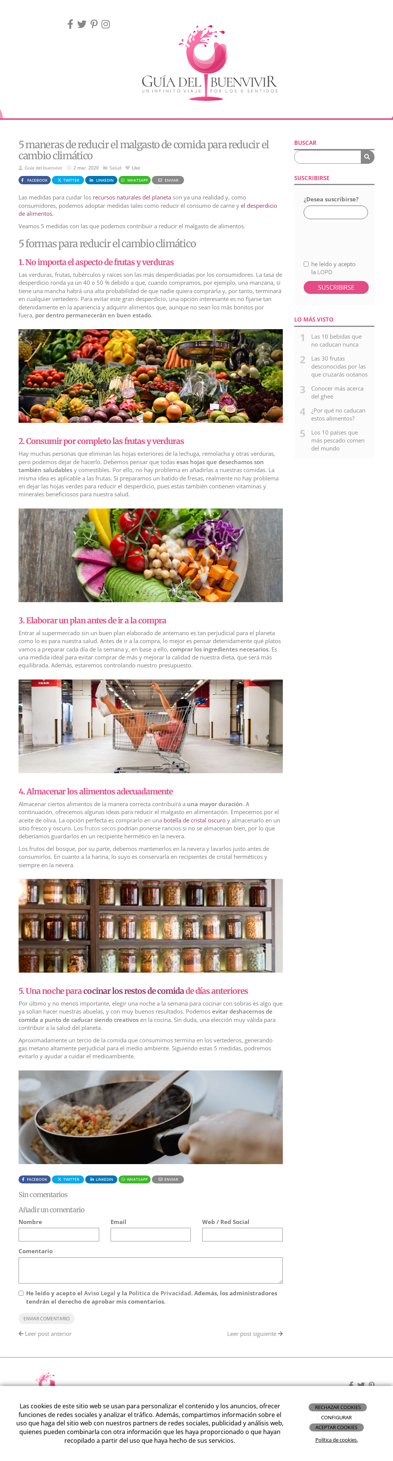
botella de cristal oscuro (195, 820)
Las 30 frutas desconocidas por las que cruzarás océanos (339, 366)
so (136, 197)
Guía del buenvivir (43, 168)
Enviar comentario (46, 1318)
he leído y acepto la (330, 268)
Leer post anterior (45, 1333)
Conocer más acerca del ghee (337, 392)
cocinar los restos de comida (133, 991)
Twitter (68, 180)
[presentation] (344, 235)
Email (118, 1222)
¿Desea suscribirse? (331, 199)
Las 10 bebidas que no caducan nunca (336, 340)
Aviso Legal (99, 1293)
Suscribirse (336, 287)
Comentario (36, 1251)
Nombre (30, 1222)
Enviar (168, 180)
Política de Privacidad (160, 1293)
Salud (115, 168)
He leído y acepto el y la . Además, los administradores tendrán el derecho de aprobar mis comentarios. (151, 1297)
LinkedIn (101, 180)
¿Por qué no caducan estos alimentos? (338, 414)
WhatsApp (134, 180)
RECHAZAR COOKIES (338, 1407)
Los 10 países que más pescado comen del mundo (338, 440)
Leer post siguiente (255, 1333)
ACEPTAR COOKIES (336, 1427)
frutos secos (100, 828)
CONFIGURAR (336, 1417)
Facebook (33, 180)
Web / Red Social (226, 1222)
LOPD (324, 272)
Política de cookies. (336, 1439)
